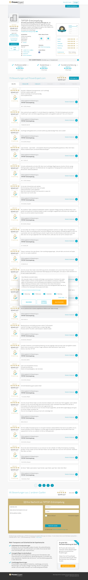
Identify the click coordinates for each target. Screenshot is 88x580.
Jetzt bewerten (14, 44)
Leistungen (60, 43)
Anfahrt (24, 42)
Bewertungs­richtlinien (57, 574)
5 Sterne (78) (25, 84)
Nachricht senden (53, 526)
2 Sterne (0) (62, 84)
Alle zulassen (59, 302)
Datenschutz (71, 574)
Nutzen (59, 41)
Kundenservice (61, 52)
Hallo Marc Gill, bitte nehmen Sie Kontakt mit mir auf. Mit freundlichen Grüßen (26, 517)
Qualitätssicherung (65, 574)
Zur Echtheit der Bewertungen (14, 39)
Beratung (60, 48)
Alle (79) (13, 84)
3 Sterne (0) (50, 84)
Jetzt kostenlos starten (68, 566)
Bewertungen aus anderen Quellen (14, 35)
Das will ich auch (67, 2)
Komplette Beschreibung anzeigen (29, 31)
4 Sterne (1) (37, 84)
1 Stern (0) (74, 84)
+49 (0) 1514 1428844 (28, 50)
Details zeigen (61, 297)
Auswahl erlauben (44, 302)
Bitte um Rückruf (52, 515)
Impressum (24, 290)
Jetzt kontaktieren (72, 6)
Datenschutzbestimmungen (34, 290)
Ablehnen (29, 302)
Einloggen (76, 2)
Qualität (59, 39)
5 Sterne (70, 25)
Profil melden (39, 537)
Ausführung (60, 45)
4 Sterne (70, 27)
